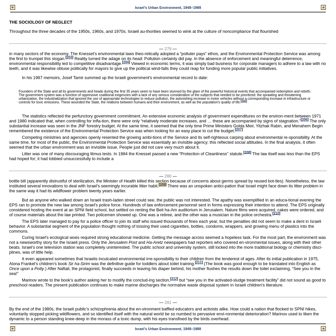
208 (247, 152)
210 (276, 213)
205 (244, 100)
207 (239, 129)
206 (304, 119)
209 (162, 184)
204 (126, 62)
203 (69, 57)
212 (174, 279)
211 (199, 262)
